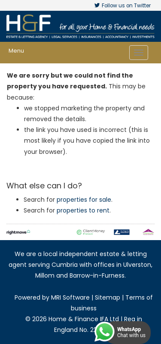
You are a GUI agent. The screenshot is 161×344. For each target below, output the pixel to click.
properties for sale (84, 199)
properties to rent (83, 210)
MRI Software (70, 297)
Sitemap (107, 297)
